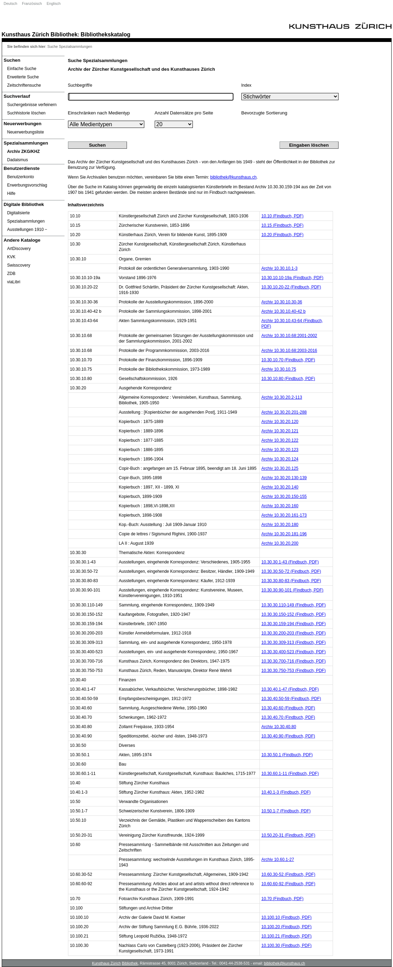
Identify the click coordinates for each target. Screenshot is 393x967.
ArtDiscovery (19, 248)
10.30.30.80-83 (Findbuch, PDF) (291, 580)
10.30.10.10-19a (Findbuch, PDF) (293, 277)
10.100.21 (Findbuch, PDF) (287, 936)
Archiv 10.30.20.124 (280, 459)
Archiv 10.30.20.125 (280, 468)
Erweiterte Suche (23, 77)
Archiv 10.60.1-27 (278, 859)
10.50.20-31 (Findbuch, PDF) (288, 835)
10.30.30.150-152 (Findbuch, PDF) (294, 614)
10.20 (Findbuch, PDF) (283, 234)
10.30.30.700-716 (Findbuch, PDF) (294, 661)
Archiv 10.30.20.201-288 (284, 412)
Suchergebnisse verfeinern (32, 104)
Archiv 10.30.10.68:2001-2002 (289, 335)
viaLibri (13, 281)
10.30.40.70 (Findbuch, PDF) (288, 717)
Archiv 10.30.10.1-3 (280, 268)
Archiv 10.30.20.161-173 (284, 515)
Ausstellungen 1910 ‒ (27, 229)
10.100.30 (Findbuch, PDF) (287, 945)
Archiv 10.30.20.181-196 (284, 534)
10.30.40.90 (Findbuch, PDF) (288, 736)
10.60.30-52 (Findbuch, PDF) (288, 874)
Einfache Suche (21, 68)
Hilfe (11, 193)
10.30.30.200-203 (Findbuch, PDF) (294, 633)
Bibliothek (64, 34)
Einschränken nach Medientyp (99, 112)
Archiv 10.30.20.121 (280, 431)
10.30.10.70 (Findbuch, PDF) (288, 359)
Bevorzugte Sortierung (264, 112)
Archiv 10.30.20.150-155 (284, 496)
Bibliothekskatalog (105, 34)
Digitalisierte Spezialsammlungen (26, 217)
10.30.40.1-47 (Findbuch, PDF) (290, 689)
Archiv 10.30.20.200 (280, 543)
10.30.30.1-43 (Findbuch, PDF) (290, 562)
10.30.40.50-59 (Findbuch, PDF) (291, 698)
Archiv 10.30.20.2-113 (282, 397)
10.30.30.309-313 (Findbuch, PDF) (294, 642)
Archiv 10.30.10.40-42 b (284, 311)
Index (246, 85)
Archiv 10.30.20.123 (280, 449)
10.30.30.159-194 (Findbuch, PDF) (294, 623)
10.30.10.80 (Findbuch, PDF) (288, 378)
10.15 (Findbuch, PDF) (283, 225)
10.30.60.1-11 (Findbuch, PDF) (290, 773)
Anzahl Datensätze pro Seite (184, 112)
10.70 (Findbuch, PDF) (283, 898)
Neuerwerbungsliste (25, 132)
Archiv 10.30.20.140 (280, 487)
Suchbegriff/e (80, 85)
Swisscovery (19, 265)
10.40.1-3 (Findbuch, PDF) (286, 792)
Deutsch (10, 3)
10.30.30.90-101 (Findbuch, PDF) (293, 590)
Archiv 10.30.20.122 (280, 440)
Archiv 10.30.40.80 (279, 726)
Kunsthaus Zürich (25, 34)
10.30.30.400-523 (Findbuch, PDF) (294, 651)
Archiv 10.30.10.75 (279, 369)
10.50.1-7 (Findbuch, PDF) (286, 811)
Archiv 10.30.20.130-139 (284, 477)
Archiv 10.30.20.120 (280, 421)
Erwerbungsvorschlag (27, 185)
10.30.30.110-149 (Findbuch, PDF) (294, 605)
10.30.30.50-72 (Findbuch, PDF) (291, 571)
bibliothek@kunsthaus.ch (233, 177)
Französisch (32, 3)
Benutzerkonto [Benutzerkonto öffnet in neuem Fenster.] (20, 176)
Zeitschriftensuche (24, 85)
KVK (11, 256)
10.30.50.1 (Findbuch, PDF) (287, 754)
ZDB (11, 273)
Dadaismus (17, 159)
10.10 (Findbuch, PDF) (283, 216)
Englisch (53, 3)
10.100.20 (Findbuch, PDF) (287, 926)
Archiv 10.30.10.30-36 (282, 302)
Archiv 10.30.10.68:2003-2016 (289, 350)
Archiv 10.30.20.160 (280, 505)
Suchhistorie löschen (26, 113)
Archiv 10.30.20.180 (280, 524)
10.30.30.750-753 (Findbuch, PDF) (294, 670)
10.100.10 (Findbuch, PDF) (287, 917)
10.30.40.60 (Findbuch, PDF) (288, 708)
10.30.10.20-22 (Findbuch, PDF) (291, 287)
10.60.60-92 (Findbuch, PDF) (288, 883)
